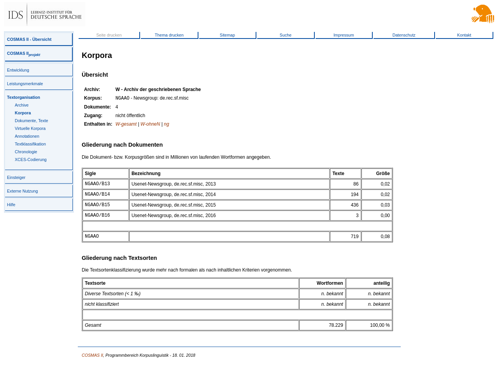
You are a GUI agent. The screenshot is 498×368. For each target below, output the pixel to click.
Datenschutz (404, 35)
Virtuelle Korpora (30, 128)
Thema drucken (169, 35)
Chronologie (26, 151)
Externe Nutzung (22, 191)
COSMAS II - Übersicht (29, 39)
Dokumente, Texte (31, 120)
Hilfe (11, 204)
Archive (22, 105)
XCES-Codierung (31, 159)
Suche (285, 35)
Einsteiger (16, 177)
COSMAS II (23, 53)
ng (166, 125)
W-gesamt (126, 125)
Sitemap (227, 35)
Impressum (343, 35)
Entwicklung (18, 70)
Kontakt (464, 35)
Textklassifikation (30, 144)
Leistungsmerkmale (25, 83)
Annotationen (27, 136)
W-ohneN (150, 125)
